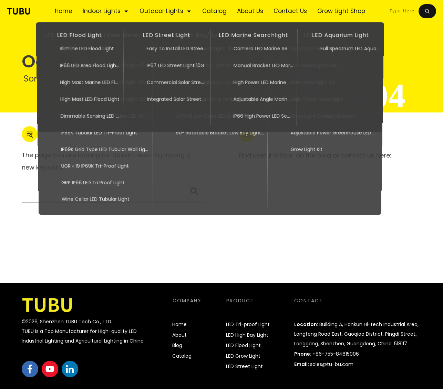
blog (324, 155)
